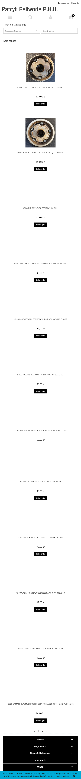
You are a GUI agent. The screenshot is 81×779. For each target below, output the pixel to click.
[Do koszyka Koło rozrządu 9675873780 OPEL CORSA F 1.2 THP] (40, 554)
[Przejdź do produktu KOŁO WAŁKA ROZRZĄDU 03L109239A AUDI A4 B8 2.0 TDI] (40, 578)
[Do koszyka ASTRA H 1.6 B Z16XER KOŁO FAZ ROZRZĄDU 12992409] (40, 104)
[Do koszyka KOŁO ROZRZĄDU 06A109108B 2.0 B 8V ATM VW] (40, 498)
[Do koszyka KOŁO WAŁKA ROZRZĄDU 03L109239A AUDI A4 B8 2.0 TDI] (40, 609)
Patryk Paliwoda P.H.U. (30, 9)
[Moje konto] (50, 17)
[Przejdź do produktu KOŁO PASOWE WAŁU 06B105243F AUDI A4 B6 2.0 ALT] (40, 360)
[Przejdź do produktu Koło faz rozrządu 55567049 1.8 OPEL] (40, 193)
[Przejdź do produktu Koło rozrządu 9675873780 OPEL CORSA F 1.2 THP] (40, 522)
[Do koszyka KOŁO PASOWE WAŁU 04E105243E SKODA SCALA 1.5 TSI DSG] (40, 280)
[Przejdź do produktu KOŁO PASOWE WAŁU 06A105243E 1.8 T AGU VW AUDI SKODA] (40, 304)
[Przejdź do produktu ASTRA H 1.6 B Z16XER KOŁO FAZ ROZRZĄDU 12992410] (40, 132)
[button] (10, 17)
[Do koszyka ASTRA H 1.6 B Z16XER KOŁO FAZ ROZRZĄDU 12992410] (40, 169)
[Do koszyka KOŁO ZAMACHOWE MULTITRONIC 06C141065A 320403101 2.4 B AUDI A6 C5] (40, 720)
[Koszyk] (70, 17)
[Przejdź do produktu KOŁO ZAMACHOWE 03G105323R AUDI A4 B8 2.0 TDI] (40, 633)
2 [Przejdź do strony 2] (42, 730)
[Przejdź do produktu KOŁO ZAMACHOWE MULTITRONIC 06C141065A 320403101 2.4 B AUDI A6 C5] (40, 689)
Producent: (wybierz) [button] (13, 31)
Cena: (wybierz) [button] (48, 31)
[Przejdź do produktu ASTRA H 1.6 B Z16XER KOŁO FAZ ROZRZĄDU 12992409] (40, 67)
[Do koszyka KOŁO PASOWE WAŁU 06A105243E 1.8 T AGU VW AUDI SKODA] (40, 336)
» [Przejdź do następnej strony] (46, 730)
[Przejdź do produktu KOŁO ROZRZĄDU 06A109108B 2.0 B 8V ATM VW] (40, 467)
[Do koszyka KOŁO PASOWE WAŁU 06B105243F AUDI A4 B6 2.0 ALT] (40, 391)
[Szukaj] (30, 17)
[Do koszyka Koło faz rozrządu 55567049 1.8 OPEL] (40, 225)
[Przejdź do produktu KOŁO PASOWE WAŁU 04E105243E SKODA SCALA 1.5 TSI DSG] (40, 249)
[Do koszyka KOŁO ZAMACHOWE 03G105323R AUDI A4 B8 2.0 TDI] (40, 665)
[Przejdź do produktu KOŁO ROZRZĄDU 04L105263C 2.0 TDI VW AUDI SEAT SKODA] (40, 415)
